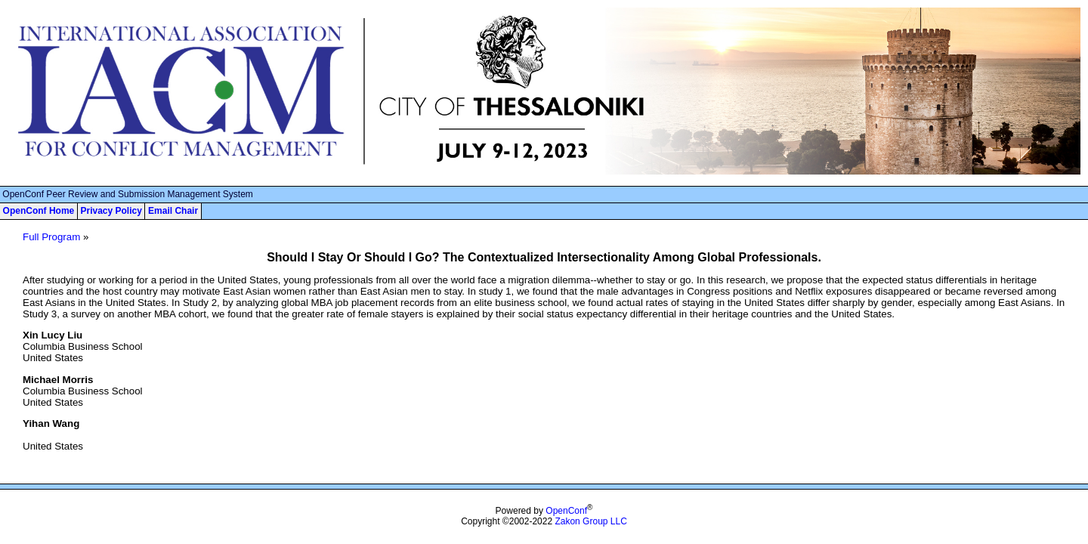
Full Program (51, 237)
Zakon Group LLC (590, 521)
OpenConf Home (39, 211)
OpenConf (566, 510)
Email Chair (173, 211)
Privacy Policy (110, 211)
